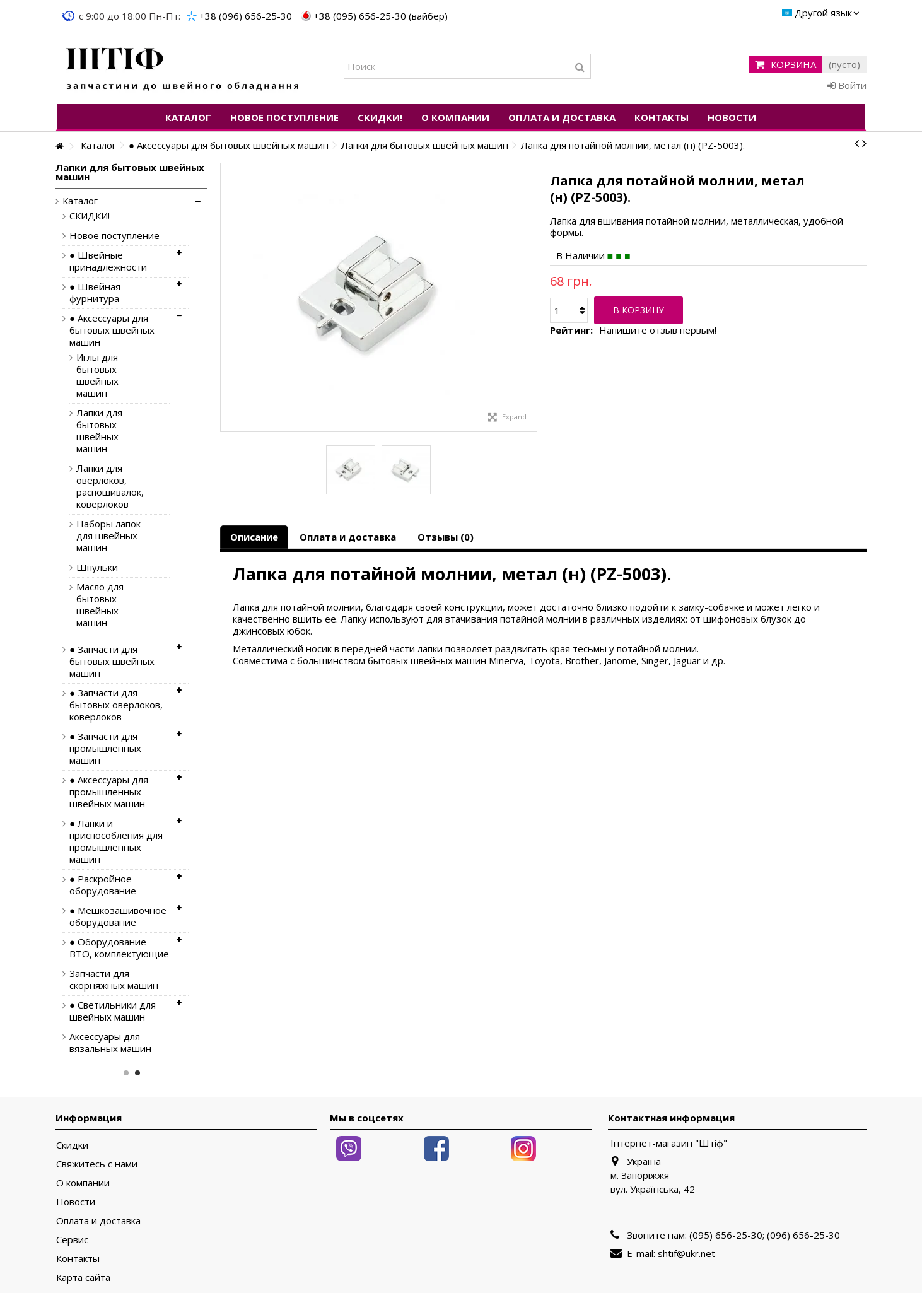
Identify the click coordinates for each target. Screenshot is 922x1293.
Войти (847, 85)
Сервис (72, 1240)
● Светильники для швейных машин (112, 1011)
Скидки (72, 1145)
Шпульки (97, 567)
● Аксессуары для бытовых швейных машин (112, 330)
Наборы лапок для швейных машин (108, 536)
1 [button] (126, 1072)
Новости (75, 1202)
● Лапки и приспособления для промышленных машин (116, 841)
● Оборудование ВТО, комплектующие (119, 948)
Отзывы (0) (445, 536)
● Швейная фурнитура (94, 293)
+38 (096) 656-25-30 (245, 15)
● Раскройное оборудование (102, 885)
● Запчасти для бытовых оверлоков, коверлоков (116, 705)
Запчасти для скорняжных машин (113, 980)
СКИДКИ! (89, 216)
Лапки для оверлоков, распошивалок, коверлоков (110, 486)
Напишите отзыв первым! (657, 330)
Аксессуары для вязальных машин (110, 1043)
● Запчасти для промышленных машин (105, 748)
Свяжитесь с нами (96, 1164)
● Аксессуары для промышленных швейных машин (108, 792)
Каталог (80, 201)
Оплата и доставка (348, 536)
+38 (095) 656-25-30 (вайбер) (380, 15)
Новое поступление (114, 236)
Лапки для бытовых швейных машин (99, 431)
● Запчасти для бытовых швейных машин (112, 661)
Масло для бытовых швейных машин (100, 605)
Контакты (78, 1259)
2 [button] (137, 1072)
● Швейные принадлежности (108, 261)
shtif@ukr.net (686, 1253)
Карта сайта (83, 1278)
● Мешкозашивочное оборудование (117, 916)
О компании (83, 1183)
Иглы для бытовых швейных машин (97, 375)
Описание (254, 536)
